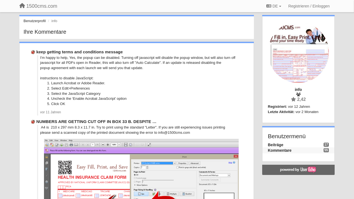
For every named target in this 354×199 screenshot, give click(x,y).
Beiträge (275, 145)
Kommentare (280, 150)
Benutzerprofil (35, 21)
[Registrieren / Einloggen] (309, 6)
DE (273, 6)
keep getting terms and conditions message (79, 51)
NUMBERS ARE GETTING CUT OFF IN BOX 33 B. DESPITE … (96, 121)
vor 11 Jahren (50, 112)
